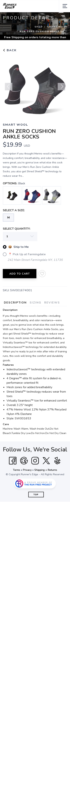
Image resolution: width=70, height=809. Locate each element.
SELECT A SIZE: (14, 210)
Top (35, 494)
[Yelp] (57, 460)
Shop (39, 26)
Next (61, 88)
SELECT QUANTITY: (16, 229)
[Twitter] (46, 460)
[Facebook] (12, 460)
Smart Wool (57, 26)
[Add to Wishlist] (42, 273)
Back (10, 50)
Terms (16, 470)
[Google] (23, 460)
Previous (8, 88)
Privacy (27, 470)
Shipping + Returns (45, 470)
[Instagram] (35, 460)
